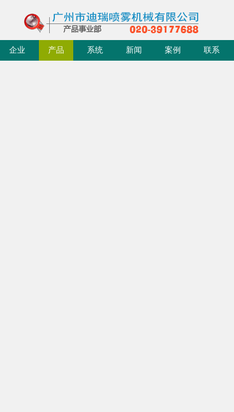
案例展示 (173, 53)
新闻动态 (134, 53)
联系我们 (212, 53)
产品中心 (56, 53)
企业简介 (17, 53)
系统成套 (95, 53)
